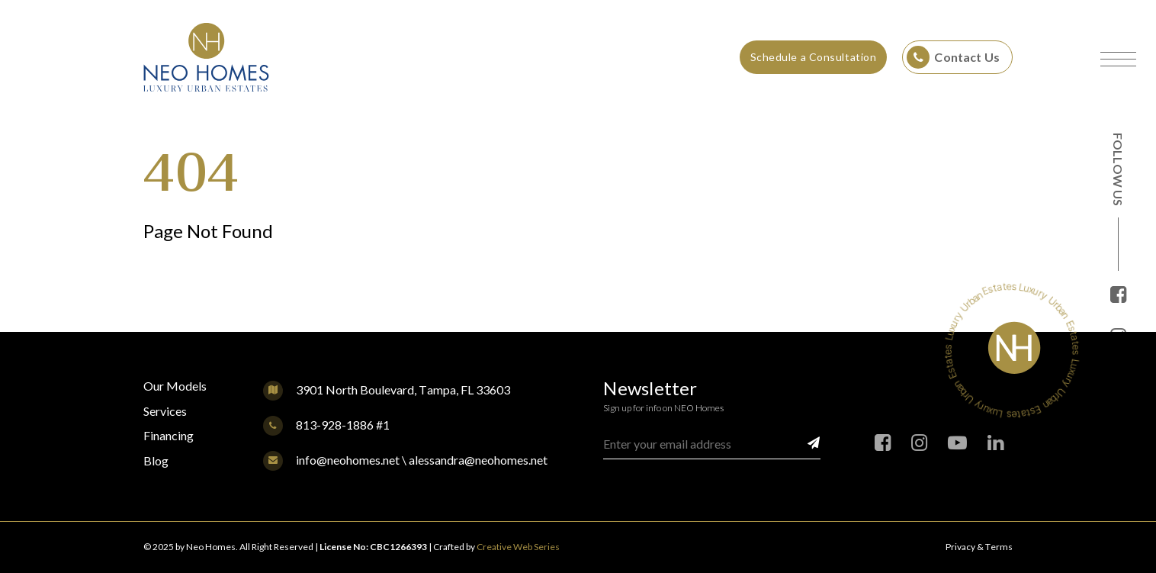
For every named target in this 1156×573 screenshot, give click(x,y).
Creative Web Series (518, 546)
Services (165, 411)
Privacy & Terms (979, 546)
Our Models (175, 385)
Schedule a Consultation (813, 56)
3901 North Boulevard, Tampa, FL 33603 (403, 389)
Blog (156, 460)
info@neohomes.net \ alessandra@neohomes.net (405, 459)
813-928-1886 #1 (326, 424)
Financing (168, 435)
